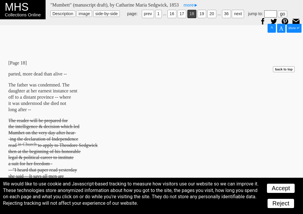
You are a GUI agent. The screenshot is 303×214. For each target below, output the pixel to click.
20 (211, 13)
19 (202, 13)
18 (191, 13)
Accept (281, 188)
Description (62, 13)
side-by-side (106, 13)
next (238, 13)
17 (182, 13)
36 (226, 13)
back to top (284, 69)
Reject (280, 203)
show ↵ (294, 28)
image (84, 13)
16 (172, 13)
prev (148, 13)
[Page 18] (17, 62)
